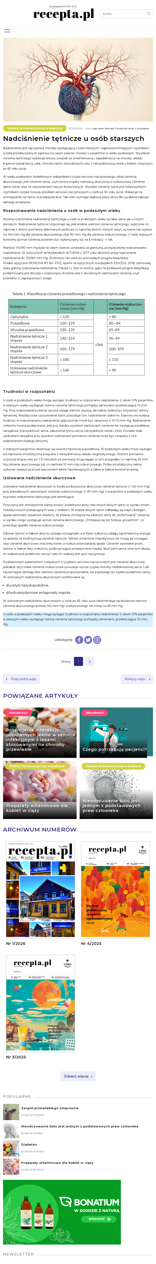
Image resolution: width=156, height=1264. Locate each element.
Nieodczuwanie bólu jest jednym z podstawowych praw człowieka (112, 806)
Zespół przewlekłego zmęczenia (50, 1108)
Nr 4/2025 (91, 944)
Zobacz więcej (76, 1077)
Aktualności (18, 713)
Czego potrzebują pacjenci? (115, 749)
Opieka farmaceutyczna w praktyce (35, 129)
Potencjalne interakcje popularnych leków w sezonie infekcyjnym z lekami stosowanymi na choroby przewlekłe (40, 740)
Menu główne (6, 29)
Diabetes (29, 1145)
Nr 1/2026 (16, 944)
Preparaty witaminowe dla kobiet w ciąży (37, 808)
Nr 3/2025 (16, 1057)
